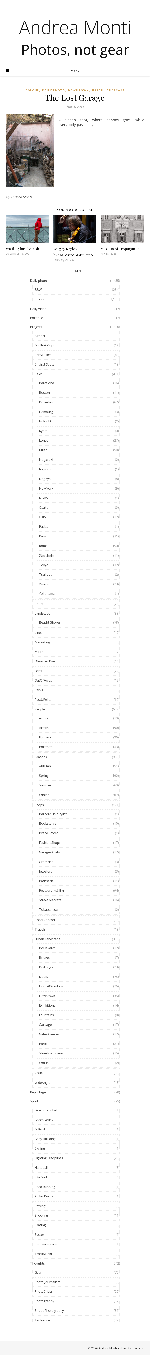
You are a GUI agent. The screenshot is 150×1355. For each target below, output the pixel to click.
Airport (40, 336)
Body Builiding (45, 1139)
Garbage (45, 1024)
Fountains (46, 1015)
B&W (38, 289)
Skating (40, 1225)
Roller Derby (44, 1196)
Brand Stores (48, 833)
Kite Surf (41, 1177)
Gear (38, 1272)
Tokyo (43, 565)
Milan (43, 450)
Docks (43, 977)
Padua (43, 526)
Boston (44, 392)
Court (39, 604)
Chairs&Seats (44, 364)
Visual (39, 1073)
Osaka (43, 507)
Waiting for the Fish (22, 248)
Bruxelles (46, 402)
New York (46, 488)
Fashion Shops (50, 842)
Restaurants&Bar (51, 890)
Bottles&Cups (45, 345)
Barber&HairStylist (53, 814)
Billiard (40, 1129)
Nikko (43, 498)
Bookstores (47, 823)
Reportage (38, 1092)
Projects (36, 327)
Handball (41, 1167)
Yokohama (47, 594)
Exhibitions (47, 1005)
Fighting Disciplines (49, 1158)
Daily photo (53, 90)
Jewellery (45, 871)
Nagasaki (46, 459)
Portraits (45, 747)
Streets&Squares (51, 1053)
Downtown (78, 90)
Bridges (44, 957)
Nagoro (45, 469)
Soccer (39, 1234)
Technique (42, 1320)
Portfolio (36, 318)
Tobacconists (49, 910)
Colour (32, 90)
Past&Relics (43, 699)
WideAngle (42, 1082)
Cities (39, 374)
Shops (39, 805)
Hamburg (46, 412)
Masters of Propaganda (120, 248)
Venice (44, 584)
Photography (44, 1301)
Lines (38, 632)
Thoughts (37, 1263)
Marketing (42, 642)
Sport (34, 1101)
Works (44, 1063)
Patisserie (46, 881)
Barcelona (46, 383)
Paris (42, 536)
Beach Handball (46, 1110)
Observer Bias (45, 661)
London (44, 440)
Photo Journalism (47, 1282)
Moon (39, 652)
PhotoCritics (44, 1291)
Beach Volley (44, 1120)
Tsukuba (45, 574)
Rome (43, 546)
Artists (44, 728)
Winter (44, 795)
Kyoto (43, 431)
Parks (39, 690)
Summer (45, 785)
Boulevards (47, 948)
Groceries (46, 862)
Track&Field (43, 1254)
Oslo (42, 517)
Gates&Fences (49, 1034)
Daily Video (38, 309)
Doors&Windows (51, 986)
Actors (43, 718)
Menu (75, 70)
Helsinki (45, 421)
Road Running (45, 1187)
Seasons (41, 757)
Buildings (46, 967)
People (40, 709)
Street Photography (49, 1310)
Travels (40, 929)
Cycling (40, 1148)
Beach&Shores (50, 622)
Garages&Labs (50, 852)
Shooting (41, 1215)
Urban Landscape (108, 90)
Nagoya (45, 479)
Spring (44, 775)
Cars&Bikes (43, 355)
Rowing (40, 1206)
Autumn (45, 766)
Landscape (42, 613)
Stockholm (46, 555)
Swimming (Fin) (46, 1244)
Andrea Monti (75, 27)
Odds (38, 671)
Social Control (45, 920)
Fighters (45, 737)
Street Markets (50, 900)
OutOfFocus (43, 680)
